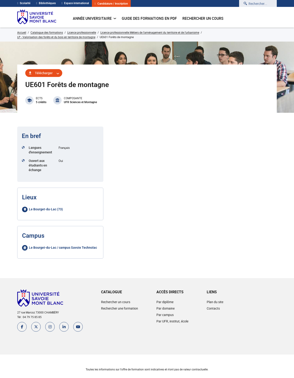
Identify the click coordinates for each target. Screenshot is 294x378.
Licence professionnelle (81, 32)
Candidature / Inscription (111, 3)
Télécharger (44, 73)
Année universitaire (94, 18)
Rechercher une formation (119, 308)
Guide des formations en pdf (149, 18)
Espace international (75, 3)
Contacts (213, 308)
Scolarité (23, 3)
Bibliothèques (46, 3)
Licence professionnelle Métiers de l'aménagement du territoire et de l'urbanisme (149, 32)
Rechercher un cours (202, 18)
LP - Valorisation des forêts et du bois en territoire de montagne (56, 37)
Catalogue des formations (47, 32)
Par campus (165, 315)
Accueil (21, 32)
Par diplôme (164, 302)
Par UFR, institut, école (172, 321)
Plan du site (215, 302)
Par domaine (165, 308)
